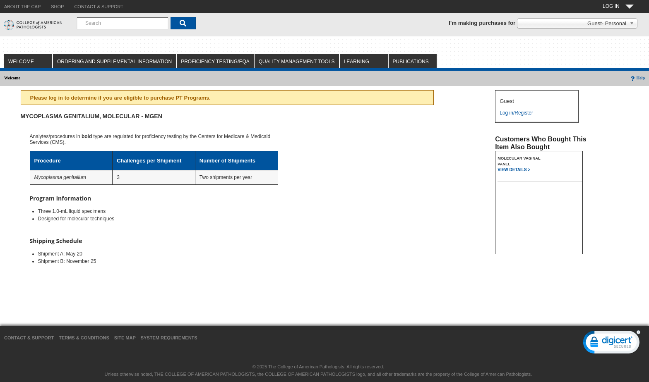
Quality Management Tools (297, 61)
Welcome (21, 61)
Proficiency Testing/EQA (215, 61)
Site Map (125, 337)
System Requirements (169, 337)
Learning (356, 61)
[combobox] (122, 23)
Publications (411, 61)
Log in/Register (516, 113)
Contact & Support (29, 337)
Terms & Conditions (84, 337)
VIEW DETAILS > (514, 169)
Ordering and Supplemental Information (114, 61)
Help (637, 78)
